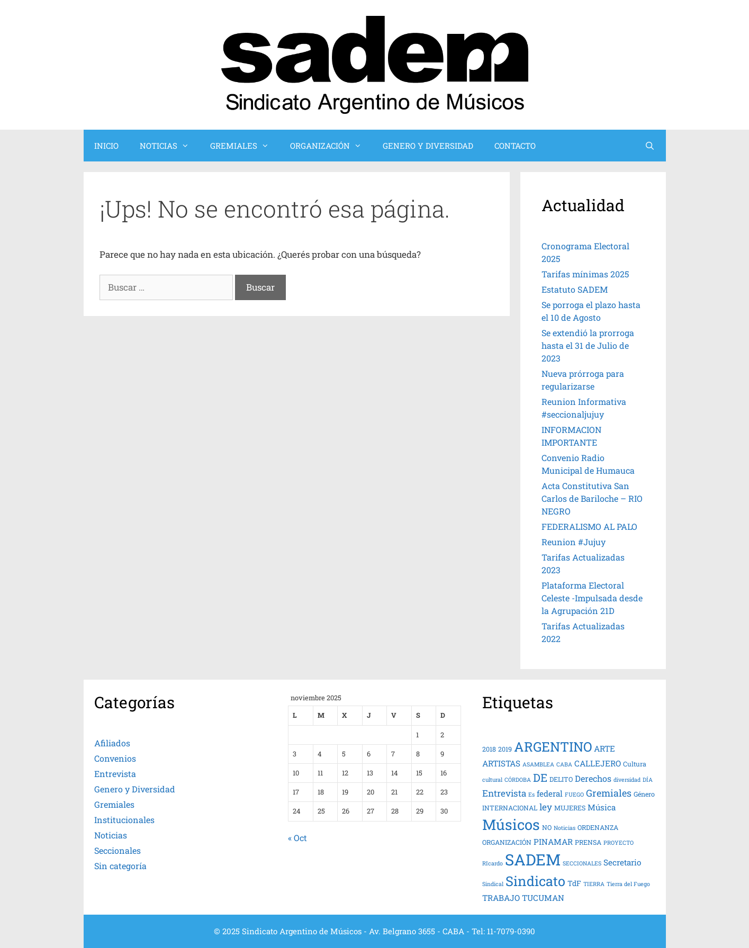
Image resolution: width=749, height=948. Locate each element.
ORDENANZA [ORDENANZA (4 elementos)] (597, 827)
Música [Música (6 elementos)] (602, 807)
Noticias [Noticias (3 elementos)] (564, 828)
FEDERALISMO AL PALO (589, 526)
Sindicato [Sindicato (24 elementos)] (535, 881)
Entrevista (115, 773)
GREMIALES (244, 145)
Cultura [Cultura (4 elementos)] (634, 764)
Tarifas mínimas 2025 (585, 273)
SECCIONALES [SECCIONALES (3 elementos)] (582, 863)
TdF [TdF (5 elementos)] (574, 883)
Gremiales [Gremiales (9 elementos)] (608, 793)
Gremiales (114, 804)
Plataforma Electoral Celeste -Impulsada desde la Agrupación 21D (592, 598)
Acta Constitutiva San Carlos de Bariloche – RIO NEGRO (592, 498)
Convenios (115, 758)
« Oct (297, 837)
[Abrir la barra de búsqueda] (649, 145)
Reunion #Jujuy (574, 541)
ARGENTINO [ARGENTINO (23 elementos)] (553, 746)
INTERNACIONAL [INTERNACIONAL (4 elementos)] (509, 807)
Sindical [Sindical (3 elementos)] (492, 884)
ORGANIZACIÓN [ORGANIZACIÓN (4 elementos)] (506, 842)
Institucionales (124, 819)
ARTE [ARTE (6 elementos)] (604, 748)
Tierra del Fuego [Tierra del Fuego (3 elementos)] (628, 884)
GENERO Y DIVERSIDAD (428, 145)
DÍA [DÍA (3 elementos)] (648, 779)
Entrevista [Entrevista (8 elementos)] (504, 793)
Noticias (110, 835)
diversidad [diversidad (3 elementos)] (626, 779)
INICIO (106, 145)
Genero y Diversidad (134, 788)
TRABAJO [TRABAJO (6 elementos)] (501, 897)
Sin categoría (120, 865)
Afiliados (112, 742)
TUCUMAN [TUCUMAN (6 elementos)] (543, 897)
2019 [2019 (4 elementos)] (505, 749)
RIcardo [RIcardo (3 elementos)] (492, 863)
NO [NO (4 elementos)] (547, 827)
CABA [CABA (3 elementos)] (564, 764)
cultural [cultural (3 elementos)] (492, 779)
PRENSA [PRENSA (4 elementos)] (588, 842)
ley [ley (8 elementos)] (545, 807)
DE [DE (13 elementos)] (540, 777)
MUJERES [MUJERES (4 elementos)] (569, 807)
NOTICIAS (170, 145)
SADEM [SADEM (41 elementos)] (533, 859)
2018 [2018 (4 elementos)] (489, 749)
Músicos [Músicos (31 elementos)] (511, 824)
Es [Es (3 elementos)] (531, 794)
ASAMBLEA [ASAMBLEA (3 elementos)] (538, 764)
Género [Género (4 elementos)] (644, 794)
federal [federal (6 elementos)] (550, 793)
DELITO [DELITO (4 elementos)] (561, 779)
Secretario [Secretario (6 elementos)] (622, 862)
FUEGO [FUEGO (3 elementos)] (574, 794)
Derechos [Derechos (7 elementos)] (593, 778)
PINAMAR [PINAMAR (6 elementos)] (553, 841)
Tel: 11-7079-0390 (503, 931)
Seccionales (117, 850)
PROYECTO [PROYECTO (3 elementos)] (618, 842)
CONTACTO (515, 145)
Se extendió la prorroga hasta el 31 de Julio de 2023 (588, 345)
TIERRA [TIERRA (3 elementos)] (593, 884)
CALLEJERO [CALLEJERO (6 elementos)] (597, 763)
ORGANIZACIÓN (331, 145)
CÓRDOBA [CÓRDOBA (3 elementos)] (517, 779)
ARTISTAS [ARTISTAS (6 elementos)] (501, 763)
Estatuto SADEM (575, 289)
